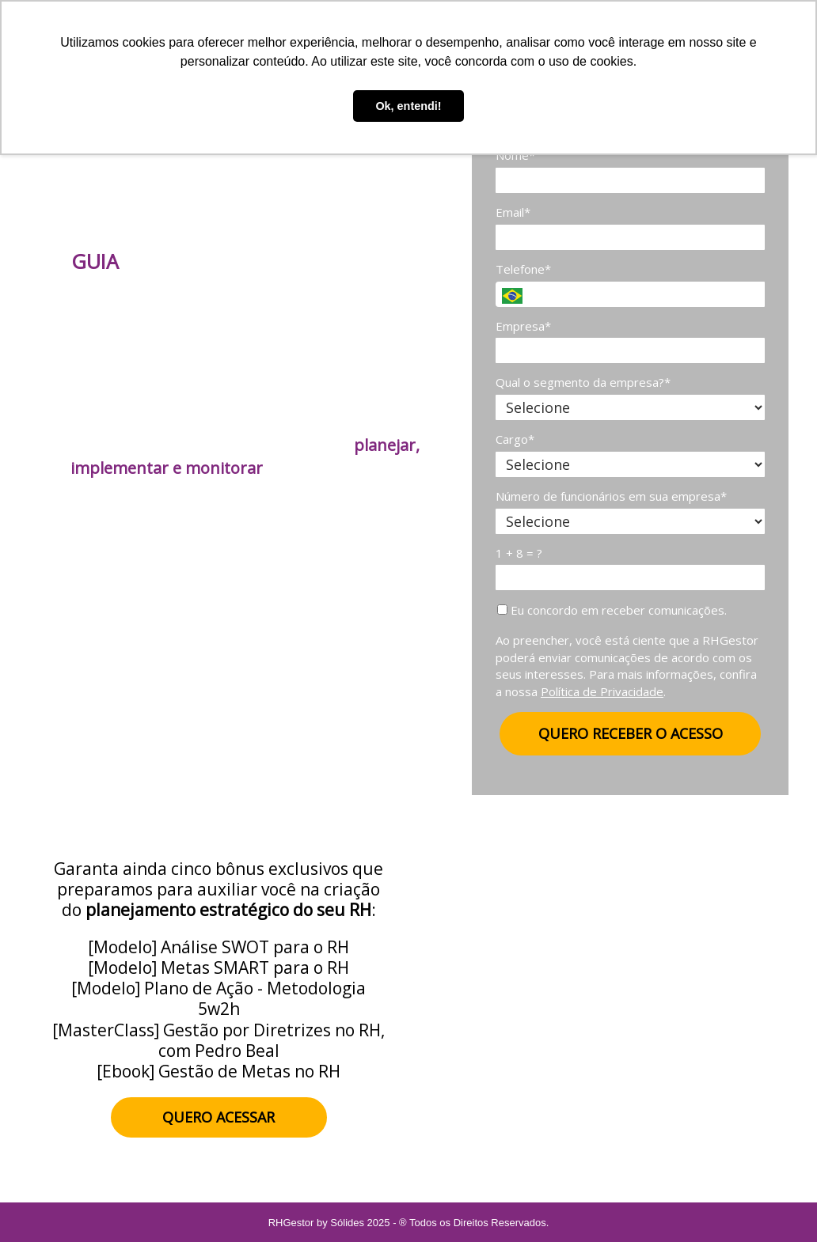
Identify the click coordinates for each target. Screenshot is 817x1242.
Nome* (515, 155)
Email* (513, 212)
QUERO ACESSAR (218, 1117)
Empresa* (523, 326)
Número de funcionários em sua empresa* (611, 496)
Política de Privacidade (602, 691)
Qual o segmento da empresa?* (583, 382)
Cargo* (515, 439)
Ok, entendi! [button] (408, 106)
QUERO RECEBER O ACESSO (630, 733)
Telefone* (523, 269)
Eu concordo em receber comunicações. (612, 610)
